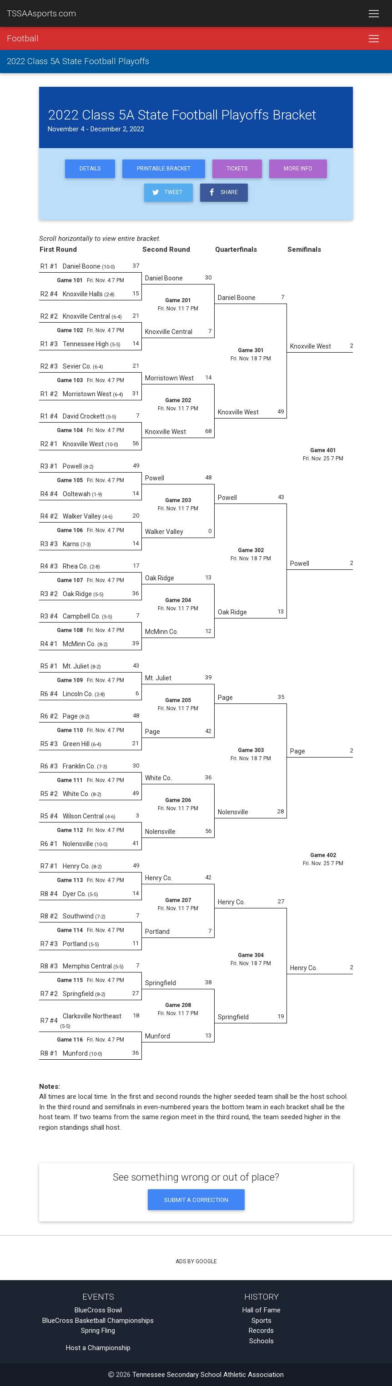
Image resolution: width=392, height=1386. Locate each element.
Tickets (236, 168)
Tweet (166, 192)
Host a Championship (98, 1348)
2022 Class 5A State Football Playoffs (78, 62)
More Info (298, 168)
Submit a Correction (196, 1199)
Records (261, 1330)
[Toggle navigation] (373, 13)
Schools (261, 1341)
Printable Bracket (164, 168)
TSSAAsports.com (41, 14)
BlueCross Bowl (98, 1310)
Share (222, 192)
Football (23, 39)
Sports (261, 1320)
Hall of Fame (261, 1310)
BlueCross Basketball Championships (98, 1320)
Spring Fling (98, 1330)
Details (90, 168)
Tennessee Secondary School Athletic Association (208, 1375)
